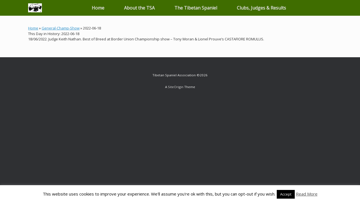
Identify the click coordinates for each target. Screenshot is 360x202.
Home (98, 8)
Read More (307, 194)
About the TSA (139, 8)
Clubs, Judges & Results (261, 8)
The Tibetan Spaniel (195, 8)
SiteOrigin (175, 87)
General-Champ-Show (61, 28)
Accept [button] (285, 194)
